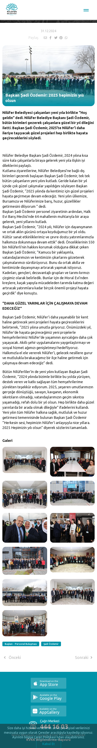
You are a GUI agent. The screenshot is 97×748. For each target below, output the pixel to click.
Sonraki (84, 657)
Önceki (11, 657)
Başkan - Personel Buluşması (21, 644)
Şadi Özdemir (51, 644)
